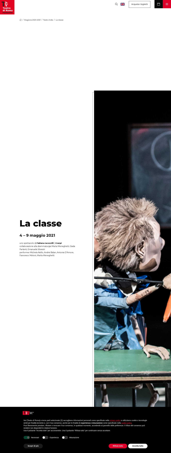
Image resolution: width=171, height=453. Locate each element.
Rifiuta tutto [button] (118, 446)
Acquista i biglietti (139, 4)
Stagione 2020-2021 (32, 20)
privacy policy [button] (115, 420)
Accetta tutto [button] (137, 446)
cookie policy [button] (126, 423)
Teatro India (48, 20)
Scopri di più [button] (33, 446)
